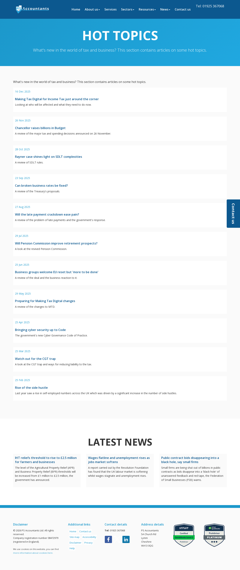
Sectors (127, 9)
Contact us (183, 9)
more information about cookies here (32, 552)
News (165, 9)
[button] (233, 213)
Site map (75, 537)
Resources (147, 9)
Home (76, 9)
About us (92, 9)
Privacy (88, 542)
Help (72, 548)
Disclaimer (75, 542)
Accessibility (89, 537)
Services (110, 9)
